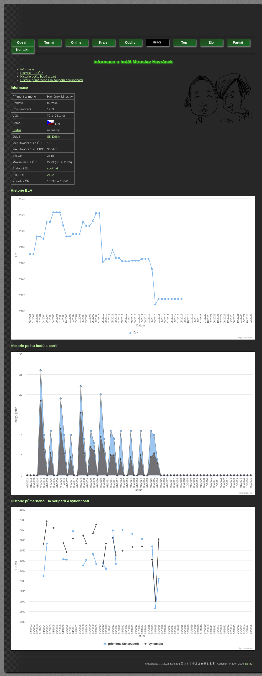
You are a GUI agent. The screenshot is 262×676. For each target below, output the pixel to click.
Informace (27, 69)
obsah (22, 42)
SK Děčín (53, 136)
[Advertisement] (98, 21)
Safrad (248, 663)
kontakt (22, 50)
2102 (50, 175)
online (76, 42)
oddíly (130, 42)
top (184, 42)
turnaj (49, 42)
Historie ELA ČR (31, 73)
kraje (103, 42)
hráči (157, 42)
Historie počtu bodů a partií (38, 76)
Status (16, 130)
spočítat (52, 168)
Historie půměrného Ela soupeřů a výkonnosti (51, 80)
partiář (238, 42)
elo (211, 42)
